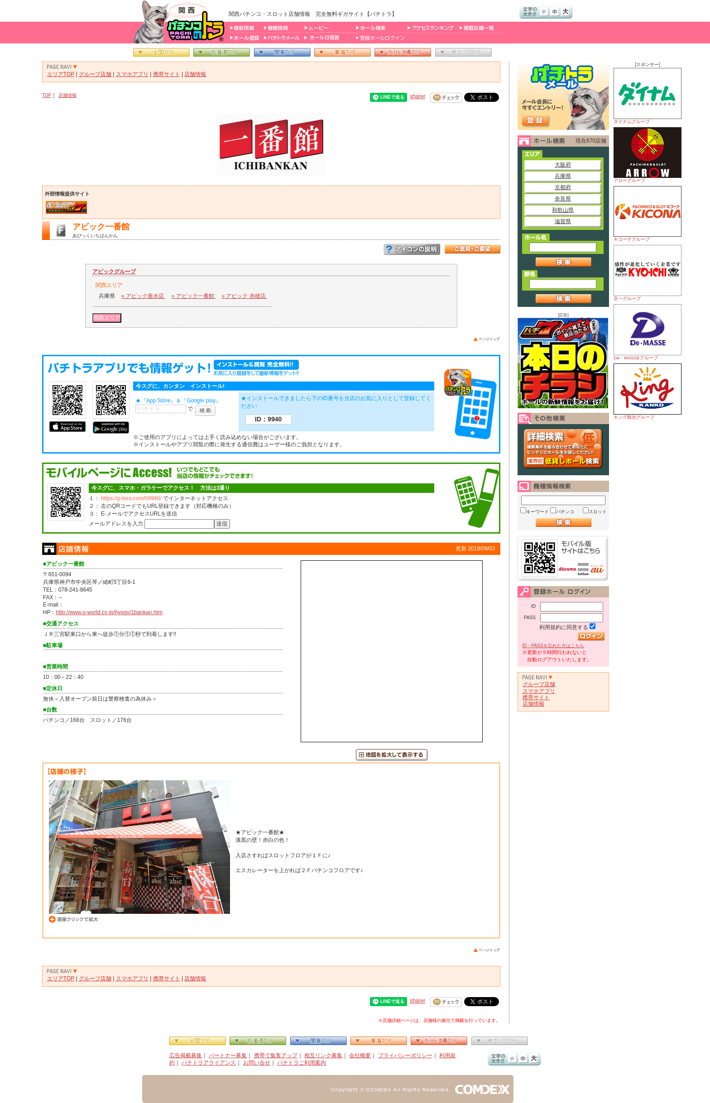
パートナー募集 (228, 1055)
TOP (47, 95)
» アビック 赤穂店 (244, 296)
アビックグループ (114, 271)
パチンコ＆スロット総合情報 (181, 21)
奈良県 (563, 199)
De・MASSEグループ (647, 332)
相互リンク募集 (323, 1055)
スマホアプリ (132, 74)
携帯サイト (166, 74)
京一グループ (647, 273)
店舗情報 (195, 74)
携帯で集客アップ (275, 1055)
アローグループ (647, 155)
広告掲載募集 (185, 1055)
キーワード (537, 511)
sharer (417, 96)
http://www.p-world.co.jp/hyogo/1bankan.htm (109, 612)
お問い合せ (256, 1063)
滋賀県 (563, 221)
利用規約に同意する (563, 627)
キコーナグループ (647, 214)
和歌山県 (563, 210)
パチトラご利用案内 (301, 1063)
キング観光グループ (647, 391)
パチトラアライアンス (209, 1063)
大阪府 (563, 165)
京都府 (563, 187)
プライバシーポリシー (405, 1055)
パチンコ (565, 511)
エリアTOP (60, 74)
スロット (598, 511)
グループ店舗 (95, 74)
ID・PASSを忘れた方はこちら (553, 645)
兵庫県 (563, 176)
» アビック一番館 (194, 296)
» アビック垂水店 (143, 296)
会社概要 (360, 1055)
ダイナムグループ (647, 96)
